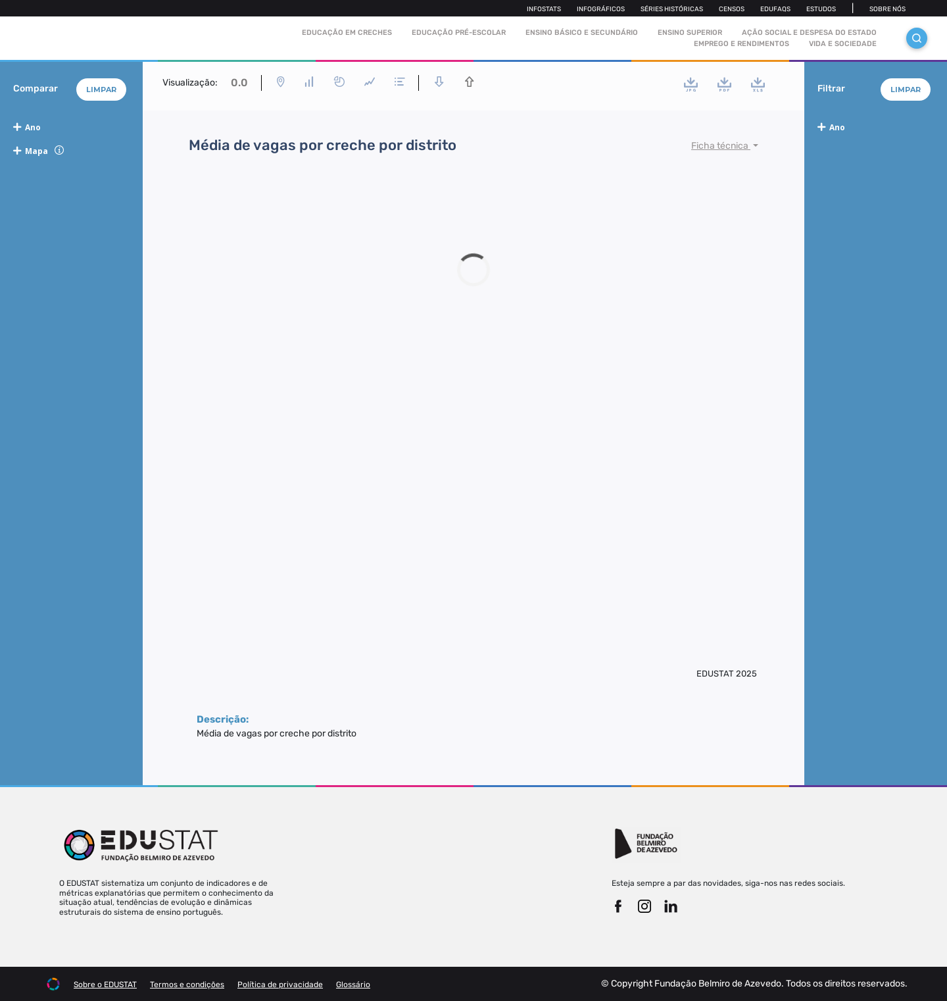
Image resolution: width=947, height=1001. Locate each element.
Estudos (821, 9)
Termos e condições (187, 984)
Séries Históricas (672, 9)
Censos (731, 9)
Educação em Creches (347, 32)
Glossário (353, 984)
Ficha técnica (720, 145)
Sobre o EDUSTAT (105, 984)
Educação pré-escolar (459, 32)
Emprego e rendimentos (741, 43)
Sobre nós (887, 9)
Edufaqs (775, 9)
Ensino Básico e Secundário (581, 32)
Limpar (101, 89)
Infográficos (601, 9)
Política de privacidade (280, 984)
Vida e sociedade (843, 43)
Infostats (544, 9)
